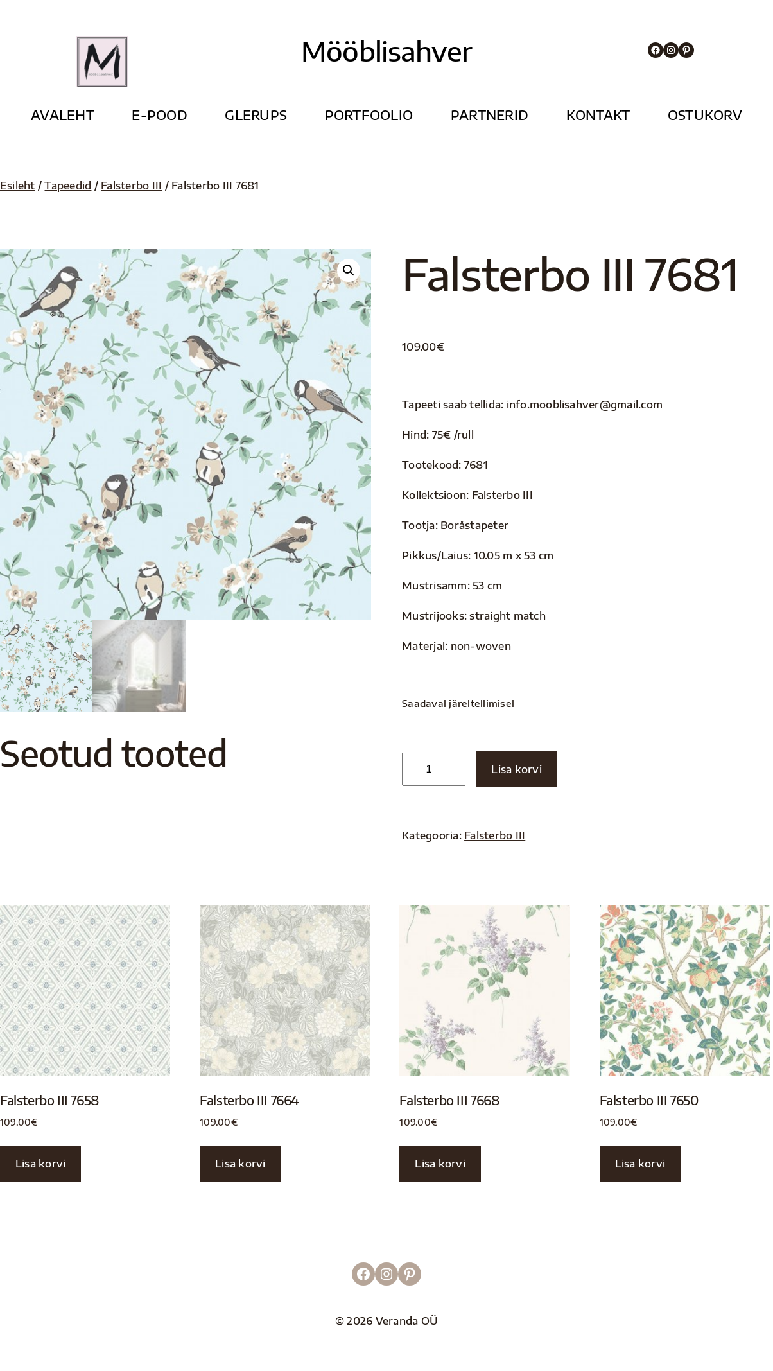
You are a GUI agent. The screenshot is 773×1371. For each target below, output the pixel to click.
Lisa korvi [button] (40, 1163)
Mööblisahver (386, 50)
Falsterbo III (131, 185)
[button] (348, 270)
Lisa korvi (516, 769)
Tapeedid (67, 185)
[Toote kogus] (433, 769)
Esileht (17, 185)
